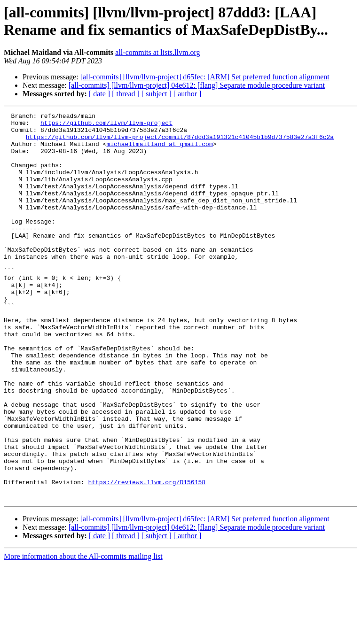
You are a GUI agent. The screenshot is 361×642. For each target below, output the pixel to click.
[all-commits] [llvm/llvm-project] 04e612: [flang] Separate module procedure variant (197, 85)
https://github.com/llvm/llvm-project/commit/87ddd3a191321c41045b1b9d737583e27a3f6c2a (180, 142)
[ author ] (187, 94)
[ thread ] (126, 94)
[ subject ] (156, 94)
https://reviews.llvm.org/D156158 (146, 556)
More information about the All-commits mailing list (83, 634)
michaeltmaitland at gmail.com (159, 151)
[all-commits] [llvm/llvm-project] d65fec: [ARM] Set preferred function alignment (205, 77)
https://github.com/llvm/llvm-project (106, 125)
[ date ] (99, 94)
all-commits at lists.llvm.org (157, 52)
